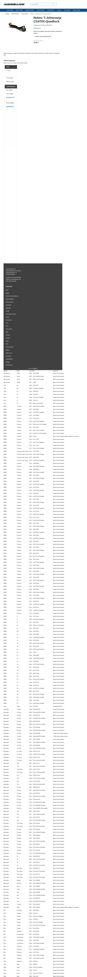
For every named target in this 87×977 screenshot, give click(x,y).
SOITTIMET (10, 10)
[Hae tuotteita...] (41, 4)
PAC (7, 344)
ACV (7, 290)
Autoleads (8, 305)
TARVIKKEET (50, 10)
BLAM (7, 311)
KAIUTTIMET (19, 10)
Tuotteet (59, 10)
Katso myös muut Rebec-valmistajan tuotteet (15, 63)
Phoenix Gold (9, 347)
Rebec (7, 350)
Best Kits (8, 308)
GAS (7, 332)
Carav (7, 317)
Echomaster (9, 329)
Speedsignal (9, 359)
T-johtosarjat (24, 13)
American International (12, 296)
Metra (7, 341)
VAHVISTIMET (41, 10)
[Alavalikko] (15, 98)
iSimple (8, 338)
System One (9, 365)
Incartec (8, 335)
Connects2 (9, 320)
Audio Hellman (10, 299)
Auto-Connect (9, 302)
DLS (7, 326)
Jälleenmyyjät (76, 10)
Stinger (8, 362)
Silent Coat (9, 353)
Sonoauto (8, 356)
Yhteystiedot (67, 10)
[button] (55, 4)
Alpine (7, 293)
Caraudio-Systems (11, 314)
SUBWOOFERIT (29, 10)
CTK (7, 323)
